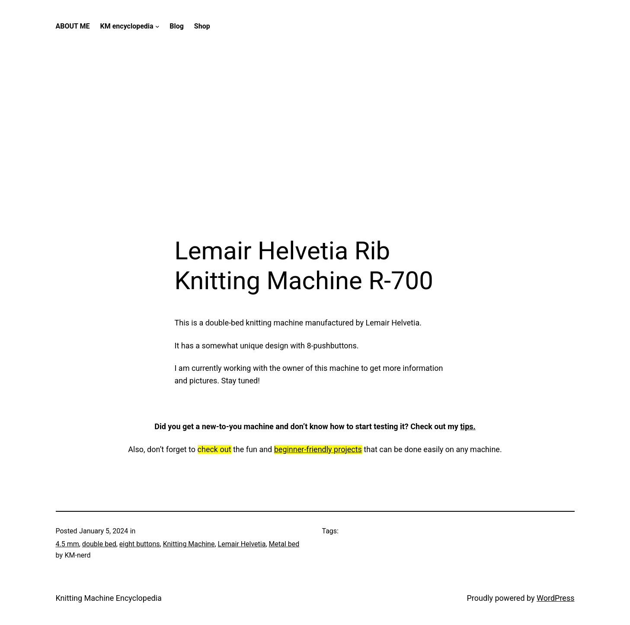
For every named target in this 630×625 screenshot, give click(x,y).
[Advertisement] (315, 144)
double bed (99, 544)
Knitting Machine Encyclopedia (109, 598)
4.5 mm (67, 544)
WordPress (555, 598)
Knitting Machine (189, 544)
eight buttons (139, 544)
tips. (467, 426)
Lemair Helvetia (242, 544)
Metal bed (284, 544)
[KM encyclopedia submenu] (157, 26)
